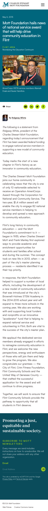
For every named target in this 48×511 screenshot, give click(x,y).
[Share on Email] (25, 106)
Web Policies (7, 507)
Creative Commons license (23, 507)
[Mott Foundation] (17, 4)
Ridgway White (19, 118)
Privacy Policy (7, 479)
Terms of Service (22, 479)
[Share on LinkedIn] (31, 106)
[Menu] (42, 4)
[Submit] (43, 469)
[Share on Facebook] (43, 106)
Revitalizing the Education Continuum (18, 49)
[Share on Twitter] (37, 106)
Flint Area (9, 47)
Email (5, 463)
